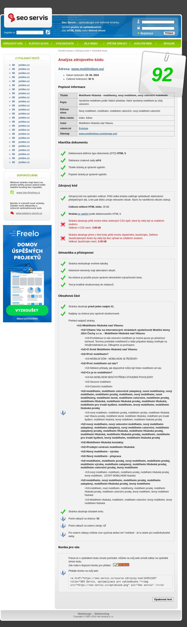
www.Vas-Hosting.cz (28, 192)
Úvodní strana (65, 50)
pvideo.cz (21, 65)
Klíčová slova (39, 43)
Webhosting (101, 613)
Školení (169, 43)
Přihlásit (169, 33)
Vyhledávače (65, 43)
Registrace (147, 33)
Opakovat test (163, 599)
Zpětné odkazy (117, 43)
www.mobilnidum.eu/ (87, 69)
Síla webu (91, 43)
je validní (83, 214)
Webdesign (85, 613)
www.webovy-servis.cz (29, 213)
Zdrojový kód (12, 43)
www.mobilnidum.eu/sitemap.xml (98, 133)
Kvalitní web (143, 43)
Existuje (83, 128)
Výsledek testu (99, 50)
